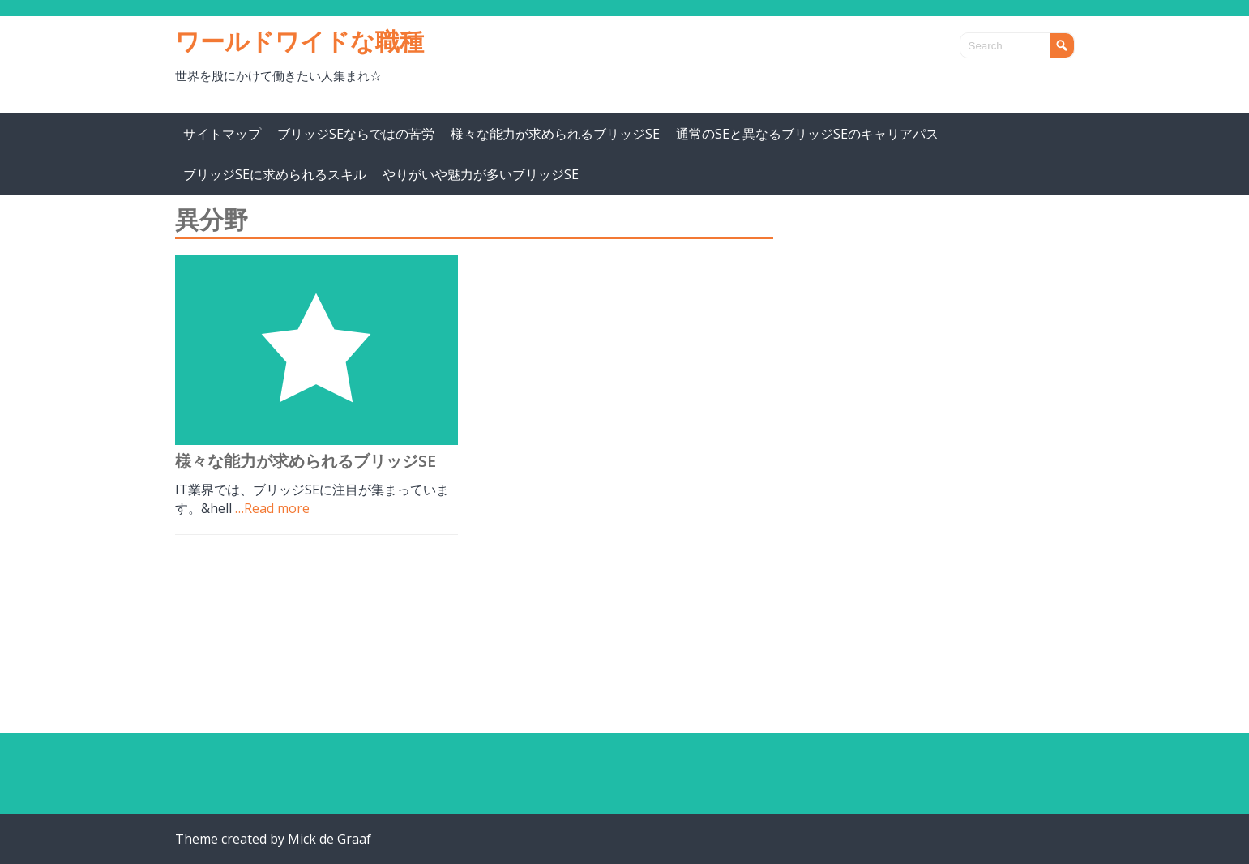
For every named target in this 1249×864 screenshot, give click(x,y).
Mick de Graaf (329, 839)
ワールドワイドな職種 (299, 41)
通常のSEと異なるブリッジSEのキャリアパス (807, 134)
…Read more (272, 508)
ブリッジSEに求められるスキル (274, 174)
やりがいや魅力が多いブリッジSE (481, 174)
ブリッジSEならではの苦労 (355, 134)
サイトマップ (222, 134)
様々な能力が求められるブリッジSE (555, 134)
